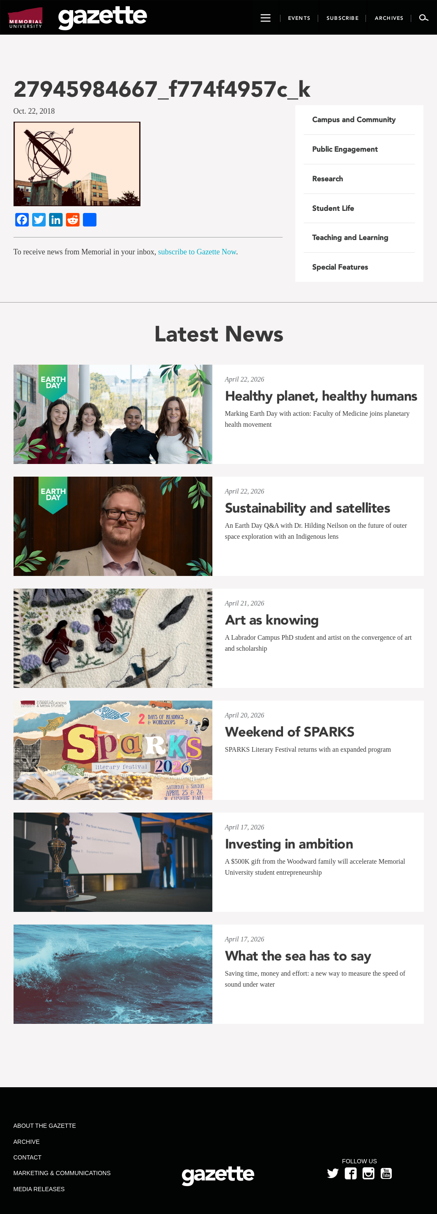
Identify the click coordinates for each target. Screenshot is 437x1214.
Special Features (340, 267)
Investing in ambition (289, 844)
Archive (27, 1141)
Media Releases (39, 1189)
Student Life (333, 208)
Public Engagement (345, 149)
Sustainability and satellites (307, 508)
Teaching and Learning (350, 237)
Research (327, 179)
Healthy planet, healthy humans (321, 396)
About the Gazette (45, 1125)
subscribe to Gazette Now (197, 252)
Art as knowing (272, 620)
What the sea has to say (298, 956)
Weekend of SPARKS (290, 732)
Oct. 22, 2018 (34, 111)
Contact (28, 1157)
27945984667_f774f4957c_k (162, 89)
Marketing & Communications (62, 1173)
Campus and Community (354, 119)
